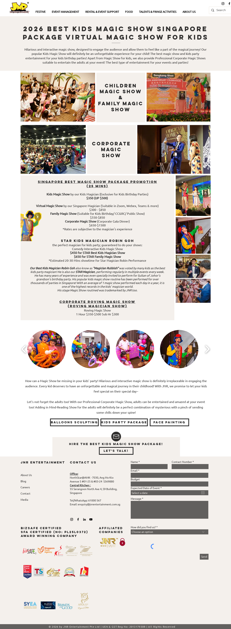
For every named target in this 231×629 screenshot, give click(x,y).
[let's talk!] (116, 451)
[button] (41, 12)
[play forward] (207, 349)
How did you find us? (143, 527)
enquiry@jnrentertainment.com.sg (99, 504)
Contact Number (182, 461)
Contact (25, 493)
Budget (135, 479)
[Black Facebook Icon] (78, 519)
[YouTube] (91, 519)
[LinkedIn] (84, 519)
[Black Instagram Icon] (223, 3)
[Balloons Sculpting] (74, 422)
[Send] (204, 557)
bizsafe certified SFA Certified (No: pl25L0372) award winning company (54, 532)
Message (136, 498)
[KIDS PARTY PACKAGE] (124, 422)
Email (134, 470)
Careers (25, 487)
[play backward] (24, 349)
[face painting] (169, 422)
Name (134, 461)
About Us (26, 475)
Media (24, 499)
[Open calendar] (202, 492)
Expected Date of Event (147, 488)
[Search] (221, 10)
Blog (23, 481)
